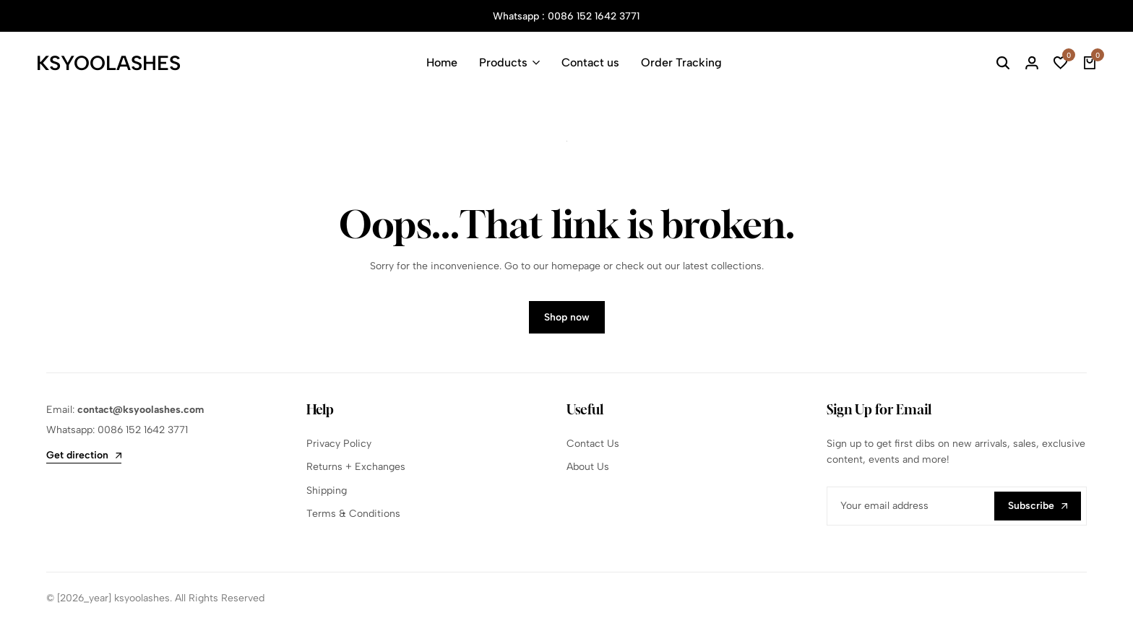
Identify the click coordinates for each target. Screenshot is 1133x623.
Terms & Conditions (353, 513)
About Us (587, 467)
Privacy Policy (338, 443)
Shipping (326, 490)
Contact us (590, 62)
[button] (1060, 62)
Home (441, 62)
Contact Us (592, 443)
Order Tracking (681, 62)
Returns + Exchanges (355, 467)
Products (503, 62)
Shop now (567, 317)
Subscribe (1037, 506)
